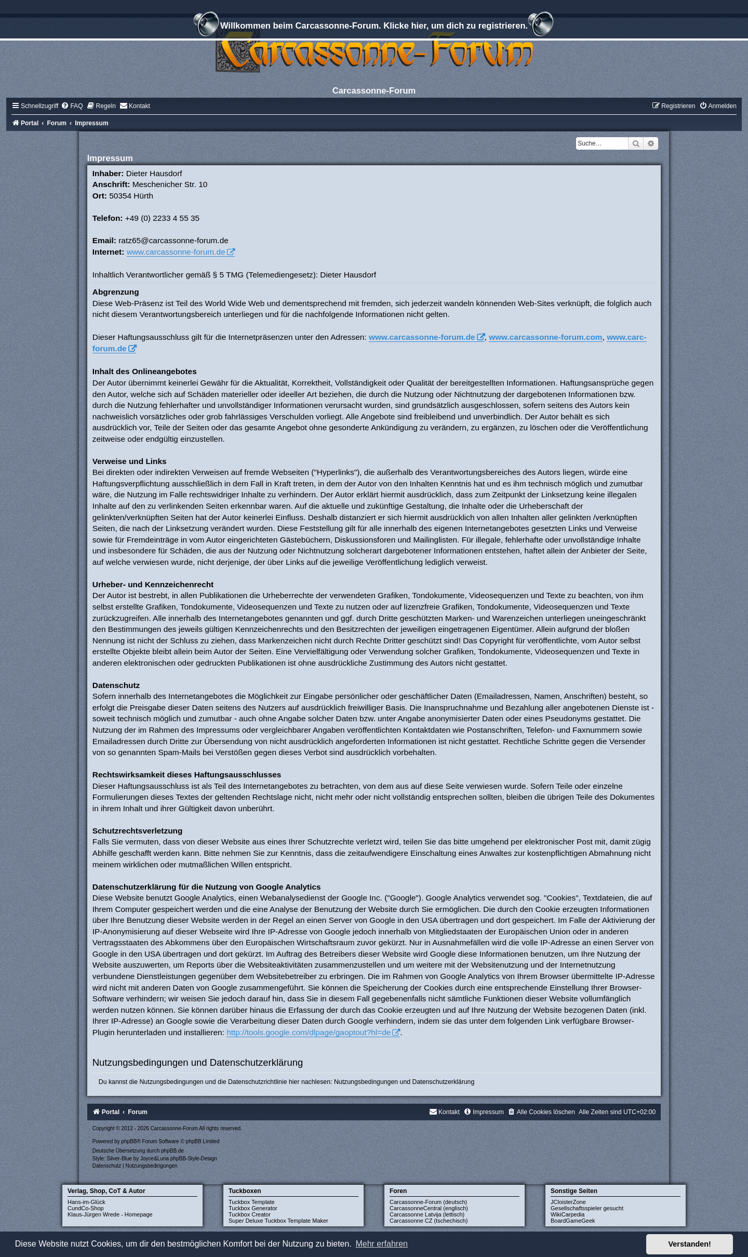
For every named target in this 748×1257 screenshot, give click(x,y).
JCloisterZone (568, 1202)
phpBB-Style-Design (193, 1158)
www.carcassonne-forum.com (545, 337)
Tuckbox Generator (253, 1208)
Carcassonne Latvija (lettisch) (427, 1214)
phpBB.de (172, 1151)
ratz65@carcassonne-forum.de (173, 240)
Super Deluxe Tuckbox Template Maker (278, 1221)
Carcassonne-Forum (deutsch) (428, 1202)
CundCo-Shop (86, 1208)
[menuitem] (72, 106)
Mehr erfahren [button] (381, 1243)
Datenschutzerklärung (443, 1082)
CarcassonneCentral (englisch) (429, 1208)
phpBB (129, 1141)
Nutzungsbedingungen (366, 1082)
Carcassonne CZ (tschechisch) (429, 1221)
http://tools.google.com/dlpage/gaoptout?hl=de (308, 1032)
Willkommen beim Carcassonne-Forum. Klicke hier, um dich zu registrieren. (374, 27)
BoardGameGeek (573, 1221)
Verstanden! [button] (690, 1244)
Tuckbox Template (252, 1202)
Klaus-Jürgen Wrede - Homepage (110, 1214)
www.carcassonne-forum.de (176, 251)
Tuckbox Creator (250, 1214)
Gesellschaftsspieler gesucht (587, 1208)
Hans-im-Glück (86, 1202)
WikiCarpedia (567, 1214)
